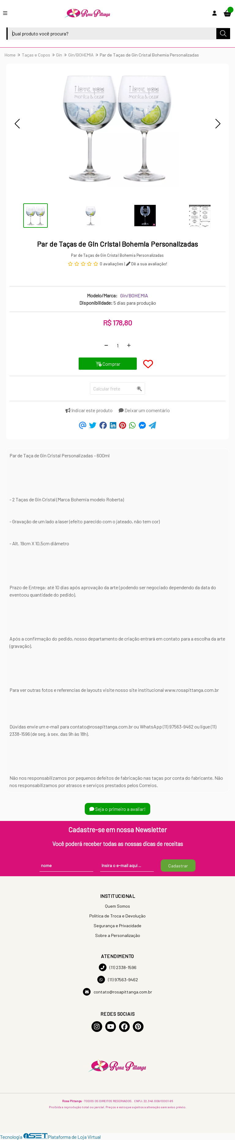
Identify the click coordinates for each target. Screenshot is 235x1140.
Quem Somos (117, 906)
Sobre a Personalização (117, 935)
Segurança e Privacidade (117, 925)
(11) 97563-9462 (117, 979)
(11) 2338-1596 (117, 967)
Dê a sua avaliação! (146, 263)
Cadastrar (178, 865)
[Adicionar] (128, 345)
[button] (17, 123)
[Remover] (106, 345)
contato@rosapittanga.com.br (117, 992)
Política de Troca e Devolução (117, 915)
